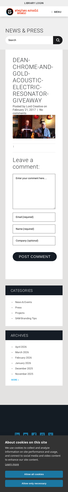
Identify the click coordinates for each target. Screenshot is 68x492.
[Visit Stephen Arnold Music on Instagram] (42, 435)
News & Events (23, 302)
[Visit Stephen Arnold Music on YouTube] (25, 435)
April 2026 (21, 346)
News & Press (24, 31)
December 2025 (24, 368)
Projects (19, 312)
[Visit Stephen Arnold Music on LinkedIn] (17, 435)
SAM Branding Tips (26, 318)
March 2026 (22, 352)
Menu (57, 11)
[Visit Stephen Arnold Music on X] (50, 435)
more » (15, 380)
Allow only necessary (34, 483)
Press (18, 307)
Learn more (12, 464)
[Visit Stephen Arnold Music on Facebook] (34, 435)
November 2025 (24, 373)
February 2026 (23, 357)
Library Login (34, 3)
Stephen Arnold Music (22, 12)
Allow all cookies (34, 474)
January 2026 (23, 363)
